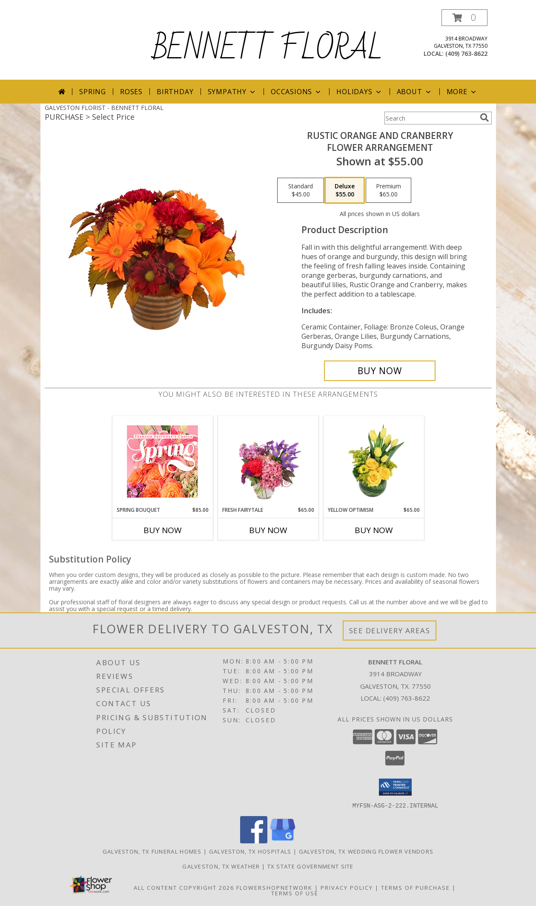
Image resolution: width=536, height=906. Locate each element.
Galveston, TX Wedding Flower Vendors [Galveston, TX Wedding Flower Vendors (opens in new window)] (366, 851)
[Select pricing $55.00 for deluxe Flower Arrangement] (345, 190)
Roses (131, 91)
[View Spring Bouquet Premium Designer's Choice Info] (162, 461)
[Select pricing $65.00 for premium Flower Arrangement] (388, 190)
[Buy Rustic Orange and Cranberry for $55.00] (380, 371)
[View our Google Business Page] (282, 841)
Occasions (296, 91)
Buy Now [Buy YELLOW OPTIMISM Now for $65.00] (374, 530)
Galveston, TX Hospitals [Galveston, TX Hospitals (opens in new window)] (250, 851)
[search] (484, 117)
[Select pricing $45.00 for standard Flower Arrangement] (301, 190)
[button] (464, 17)
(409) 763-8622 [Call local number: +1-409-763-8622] (466, 53)
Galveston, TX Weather (221, 866)
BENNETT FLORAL (268, 48)
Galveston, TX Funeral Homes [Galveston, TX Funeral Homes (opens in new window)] (152, 851)
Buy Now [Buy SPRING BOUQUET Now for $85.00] (162, 530)
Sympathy (232, 91)
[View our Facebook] (253, 841)
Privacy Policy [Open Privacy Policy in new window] (347, 887)
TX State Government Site (310, 866)
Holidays (359, 91)
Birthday (175, 91)
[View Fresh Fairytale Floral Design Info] (268, 461)
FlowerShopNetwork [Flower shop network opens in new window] (274, 887)
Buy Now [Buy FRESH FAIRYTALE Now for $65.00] (268, 530)
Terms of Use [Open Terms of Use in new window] (294, 893)
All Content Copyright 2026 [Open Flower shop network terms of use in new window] (184, 887)
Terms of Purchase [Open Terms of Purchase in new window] (415, 887)
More (462, 91)
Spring (92, 91)
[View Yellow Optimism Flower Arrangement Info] (373, 461)
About (415, 91)
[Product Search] (430, 118)
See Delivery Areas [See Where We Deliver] (389, 630)
